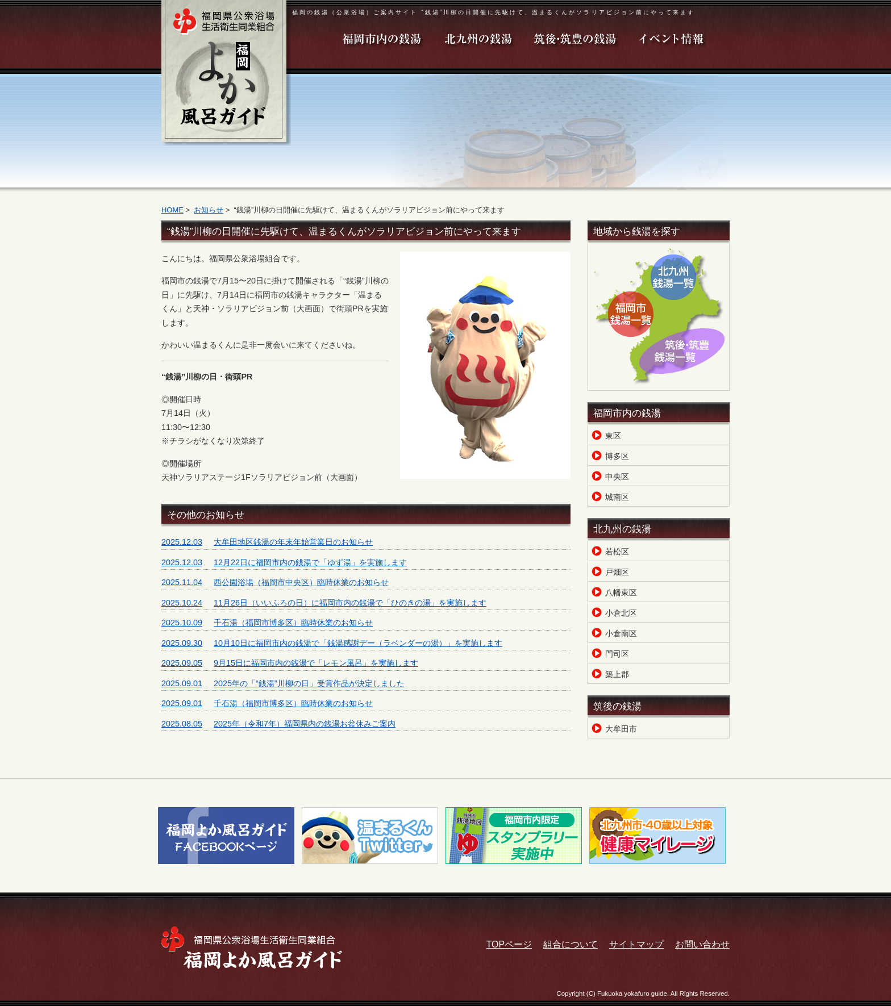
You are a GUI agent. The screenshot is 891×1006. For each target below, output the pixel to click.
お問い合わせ (702, 944)
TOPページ (509, 944)
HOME (172, 210)
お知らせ (208, 210)
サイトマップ (636, 944)
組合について (570, 944)
